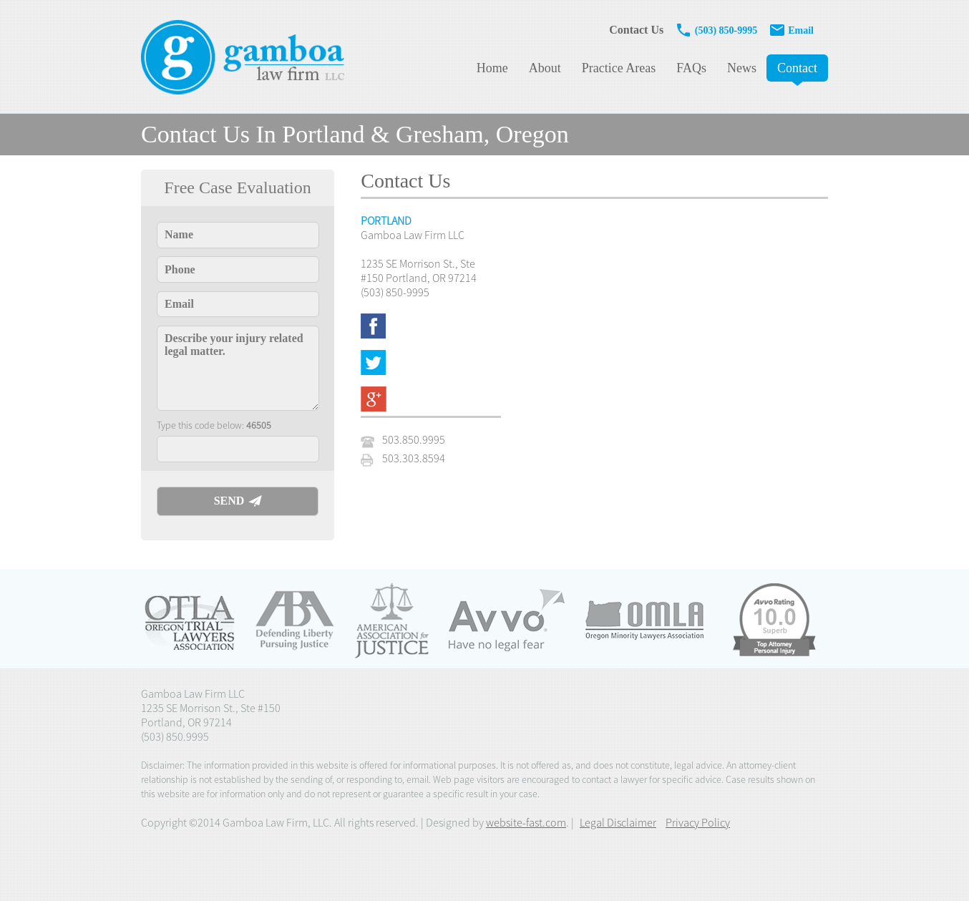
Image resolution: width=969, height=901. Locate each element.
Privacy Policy (698, 822)
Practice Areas (619, 68)
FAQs (691, 68)
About (545, 68)
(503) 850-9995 (717, 30)
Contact (797, 68)
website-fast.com (526, 822)
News (741, 68)
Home (492, 68)
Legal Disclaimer (618, 822)
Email (791, 30)
